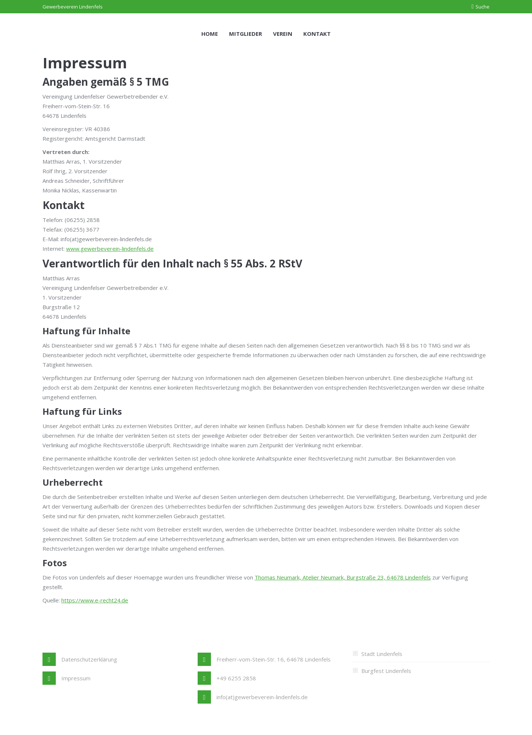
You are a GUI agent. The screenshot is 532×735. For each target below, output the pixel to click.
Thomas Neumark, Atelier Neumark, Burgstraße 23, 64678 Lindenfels (343, 577)
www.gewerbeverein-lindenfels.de (110, 248)
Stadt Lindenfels (381, 653)
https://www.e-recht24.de (94, 600)
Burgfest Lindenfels (386, 670)
